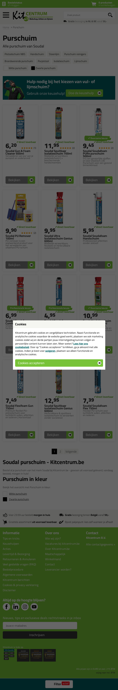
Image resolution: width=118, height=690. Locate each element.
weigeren (50, 350)
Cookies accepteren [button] (31, 363)
